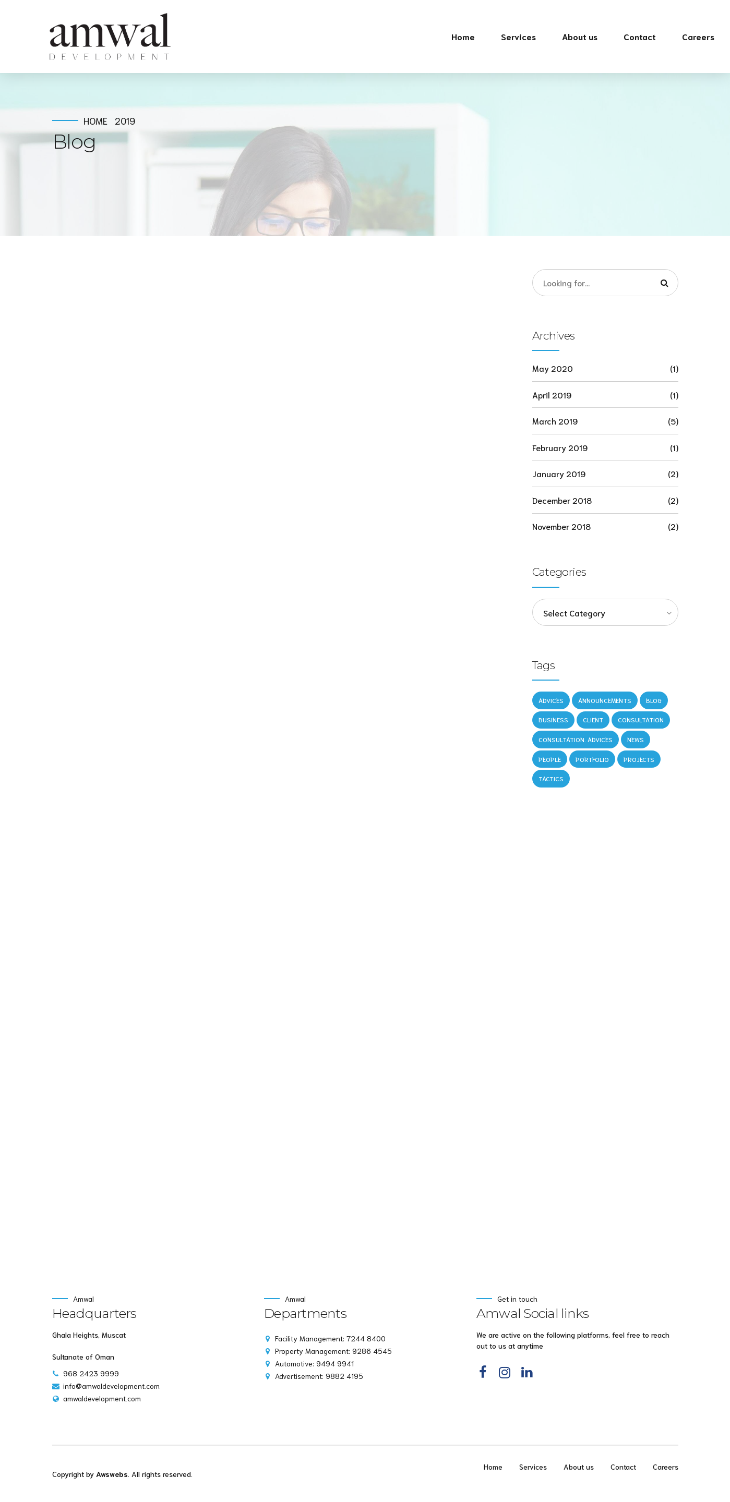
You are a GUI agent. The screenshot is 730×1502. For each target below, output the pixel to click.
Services (518, 36)
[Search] (665, 283)
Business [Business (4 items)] (553, 719)
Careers (698, 36)
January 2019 (558, 473)
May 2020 (552, 367)
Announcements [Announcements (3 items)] (604, 700)
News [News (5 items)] (635, 739)
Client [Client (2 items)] (593, 719)
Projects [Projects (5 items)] (639, 759)
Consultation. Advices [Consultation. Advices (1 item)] (575, 739)
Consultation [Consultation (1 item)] (641, 719)
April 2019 (551, 394)
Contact (640, 36)
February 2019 (560, 447)
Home (463, 36)
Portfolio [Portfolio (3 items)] (592, 759)
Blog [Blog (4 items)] (654, 700)
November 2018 (561, 525)
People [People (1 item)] (549, 759)
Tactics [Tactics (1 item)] (551, 778)
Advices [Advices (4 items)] (551, 700)
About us (579, 36)
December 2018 (562, 499)
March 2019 (555, 420)
